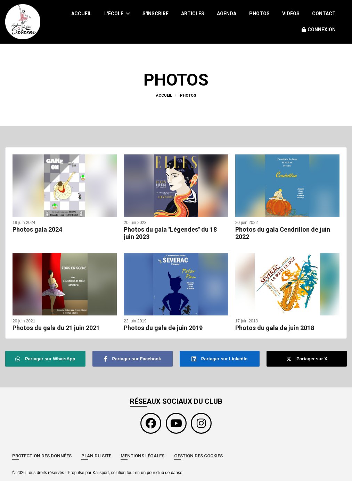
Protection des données (42, 455)
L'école (117, 13)
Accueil (81, 13)
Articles (192, 13)
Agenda (226, 13)
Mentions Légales (142, 455)
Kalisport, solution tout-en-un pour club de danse (137, 472)
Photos (259, 13)
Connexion (319, 29)
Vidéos (291, 13)
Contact (324, 13)
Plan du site (96, 455)
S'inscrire (155, 13)
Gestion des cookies (198, 455)
